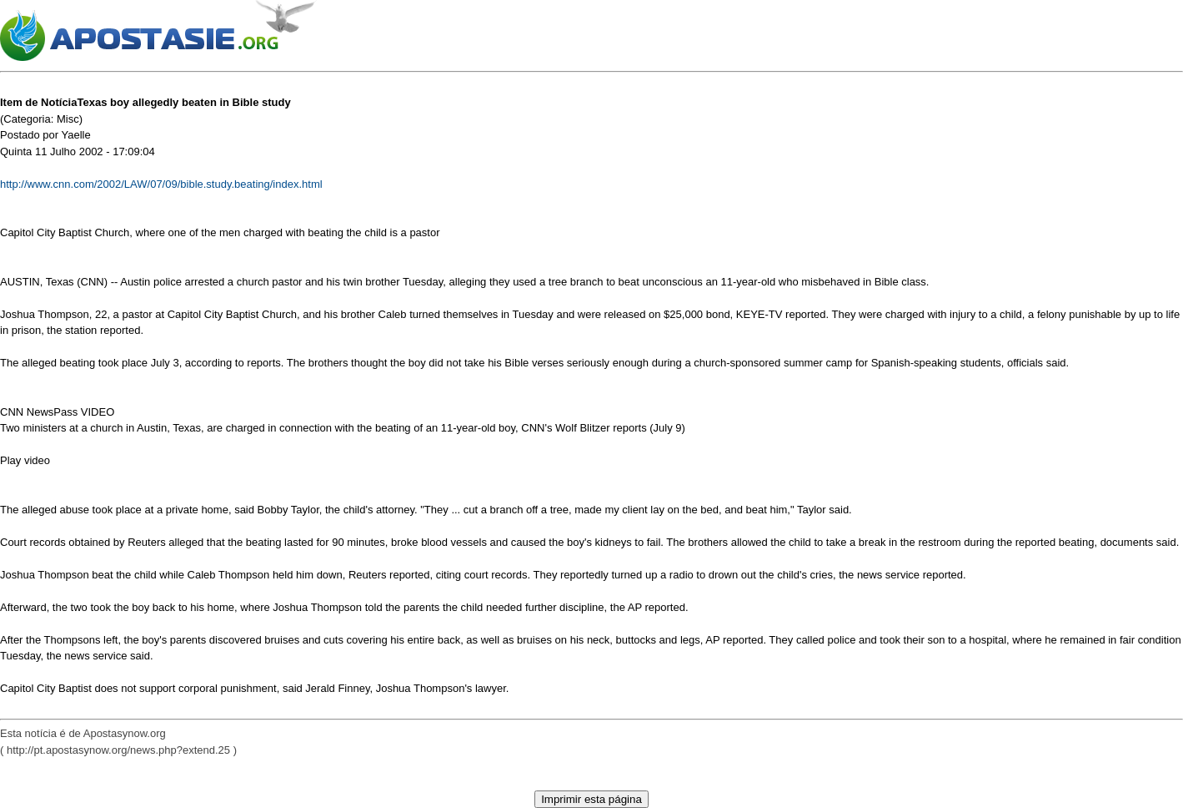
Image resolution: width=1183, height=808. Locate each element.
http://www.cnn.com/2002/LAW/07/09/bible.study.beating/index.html (161, 184)
